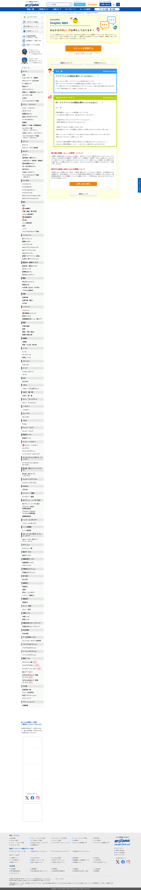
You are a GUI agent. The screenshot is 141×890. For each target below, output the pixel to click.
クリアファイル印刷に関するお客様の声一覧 (72, 12)
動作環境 (75, 858)
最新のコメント (66, 63)
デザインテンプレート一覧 (17, 851)
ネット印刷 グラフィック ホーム (29, 12)
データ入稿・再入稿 (107, 9)
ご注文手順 (97, 860)
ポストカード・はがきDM (59, 838)
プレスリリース (14, 873)
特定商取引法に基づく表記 (80, 871)
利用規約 (54, 869)
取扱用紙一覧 (35, 845)
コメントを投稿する (83, 48)
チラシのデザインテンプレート (61, 851)
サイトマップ (120, 855)
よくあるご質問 (106, 1)
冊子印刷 (96, 838)
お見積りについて (33, 31)
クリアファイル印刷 (53, 12)
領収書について (77, 862)
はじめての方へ (33, 17)
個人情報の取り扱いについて (39, 871)
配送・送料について (36, 862)
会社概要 (12, 869)
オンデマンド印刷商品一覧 (101, 842)
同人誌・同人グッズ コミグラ (39, 842)
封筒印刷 (75, 840)
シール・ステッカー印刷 (80, 838)
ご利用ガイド (14, 858)
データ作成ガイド (15, 860)
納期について (14, 862)
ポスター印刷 (14, 840)
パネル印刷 (97, 840)
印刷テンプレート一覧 (37, 860)
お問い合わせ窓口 (85, 162)
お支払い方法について (58, 862)
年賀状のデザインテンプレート (81, 851)
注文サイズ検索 (33, 22)
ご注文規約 (97, 869)
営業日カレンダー (33, 26)
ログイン (78, 1)
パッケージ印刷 (56, 840)
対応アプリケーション (58, 860)
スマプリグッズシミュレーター (61, 842)
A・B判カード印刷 (36, 840)
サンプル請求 (120, 852)
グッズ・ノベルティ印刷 (17, 842)
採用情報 (96, 871)
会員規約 (75, 869)
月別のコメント (100, 63)
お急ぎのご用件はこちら (82, 53)
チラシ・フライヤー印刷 (38, 838)
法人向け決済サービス (100, 862)
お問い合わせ (105, 4)
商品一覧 (43, 12)
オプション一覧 (14, 845)
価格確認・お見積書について (81, 860)
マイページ (80, 4)
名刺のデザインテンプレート (39, 851)
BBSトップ (83, 194)
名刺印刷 (12, 838)
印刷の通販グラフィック (16, 883)
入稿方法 (96, 858)
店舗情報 (33, 869)
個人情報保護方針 (15, 871)
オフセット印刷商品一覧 (80, 842)
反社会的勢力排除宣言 (58, 871)
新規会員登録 (92, 4)
